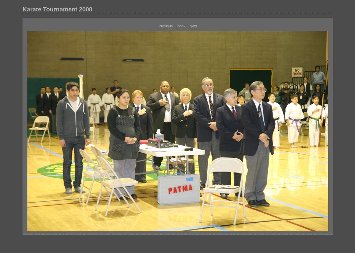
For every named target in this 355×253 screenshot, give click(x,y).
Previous (166, 26)
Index (181, 26)
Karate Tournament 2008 (57, 9)
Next (193, 26)
